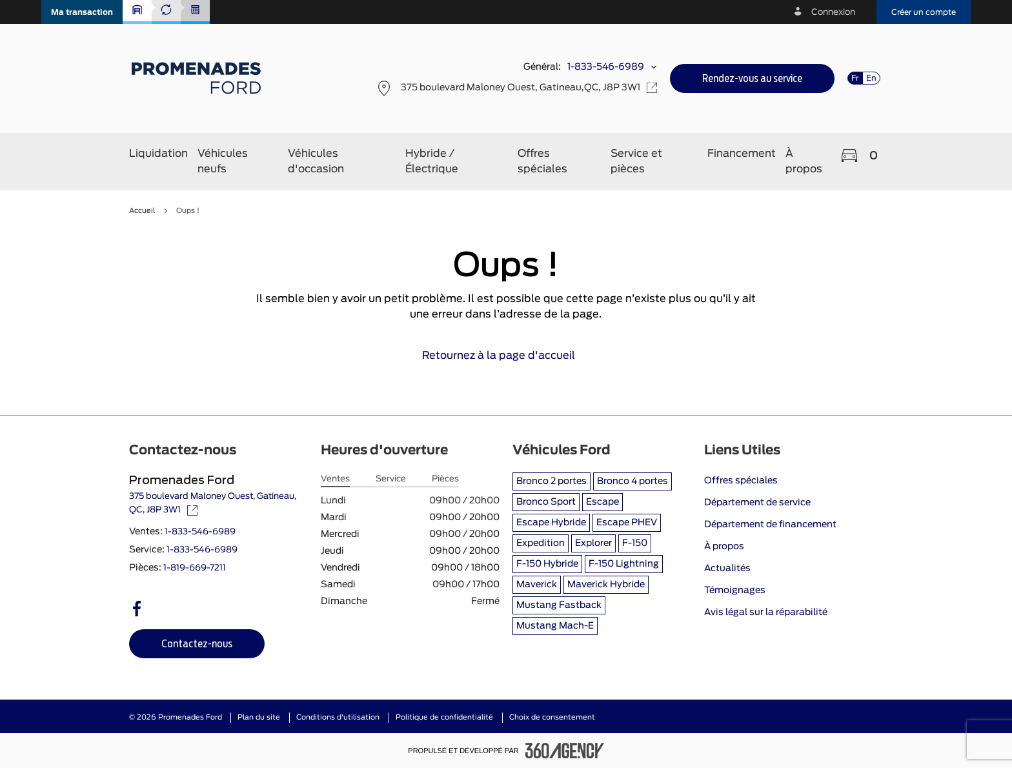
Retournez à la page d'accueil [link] (506, 355)
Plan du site (259, 717)
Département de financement (770, 524)
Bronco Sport (546, 502)
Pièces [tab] (445, 479)
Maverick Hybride (606, 584)
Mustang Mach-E (555, 626)
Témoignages (734, 590)
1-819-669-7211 (194, 568)
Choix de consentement (552, 717)
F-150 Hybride (547, 564)
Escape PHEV (626, 522)
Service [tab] (391, 479)
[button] (82, 12)
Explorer (593, 543)
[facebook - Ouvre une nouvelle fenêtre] (137, 608)
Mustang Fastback (559, 605)
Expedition (540, 543)
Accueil (142, 210)
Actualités (727, 568)
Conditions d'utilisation (338, 717)
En (871, 78)
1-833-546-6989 (605, 67)
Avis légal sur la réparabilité (765, 612)
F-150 (634, 543)
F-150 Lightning (624, 564)
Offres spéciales (741, 480)
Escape (602, 502)
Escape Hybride (551, 522)
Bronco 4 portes (632, 481)
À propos (724, 546)
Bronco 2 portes (551, 481)
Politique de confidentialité (444, 717)
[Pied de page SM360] (564, 750)
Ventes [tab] (335, 479)
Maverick (536, 584)
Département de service (757, 502)
